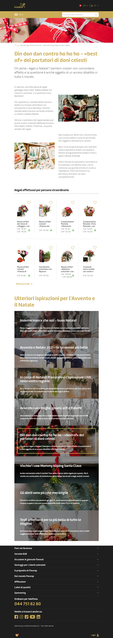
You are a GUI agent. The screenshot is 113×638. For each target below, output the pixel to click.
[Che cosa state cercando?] (80, 14)
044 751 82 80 (27, 604)
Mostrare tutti (22, 283)
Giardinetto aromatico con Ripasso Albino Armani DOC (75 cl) (45, 271)
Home (17, 45)
